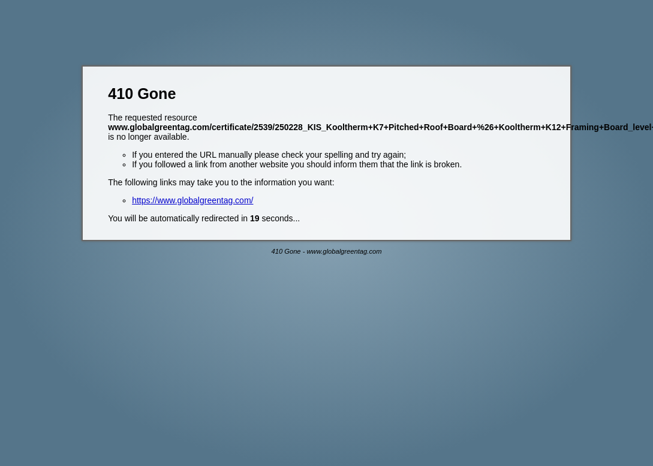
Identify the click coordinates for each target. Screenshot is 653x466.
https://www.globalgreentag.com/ (192, 200)
